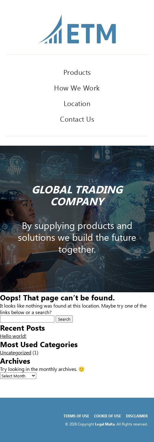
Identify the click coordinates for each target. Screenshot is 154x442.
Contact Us (77, 119)
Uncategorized (15, 352)
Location (77, 103)
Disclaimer (137, 415)
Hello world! (13, 336)
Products (77, 72)
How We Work (77, 87)
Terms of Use (76, 415)
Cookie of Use (107, 415)
